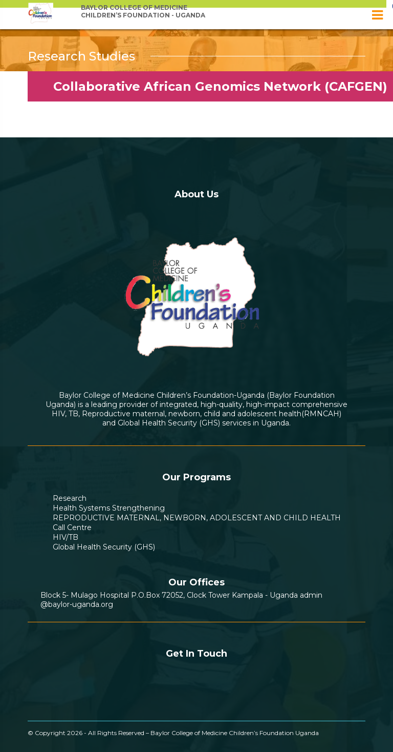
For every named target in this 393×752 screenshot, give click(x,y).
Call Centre (72, 527)
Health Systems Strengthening (109, 508)
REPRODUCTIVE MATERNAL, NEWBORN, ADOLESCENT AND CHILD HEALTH (197, 517)
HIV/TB (65, 537)
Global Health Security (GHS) (104, 547)
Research (69, 498)
